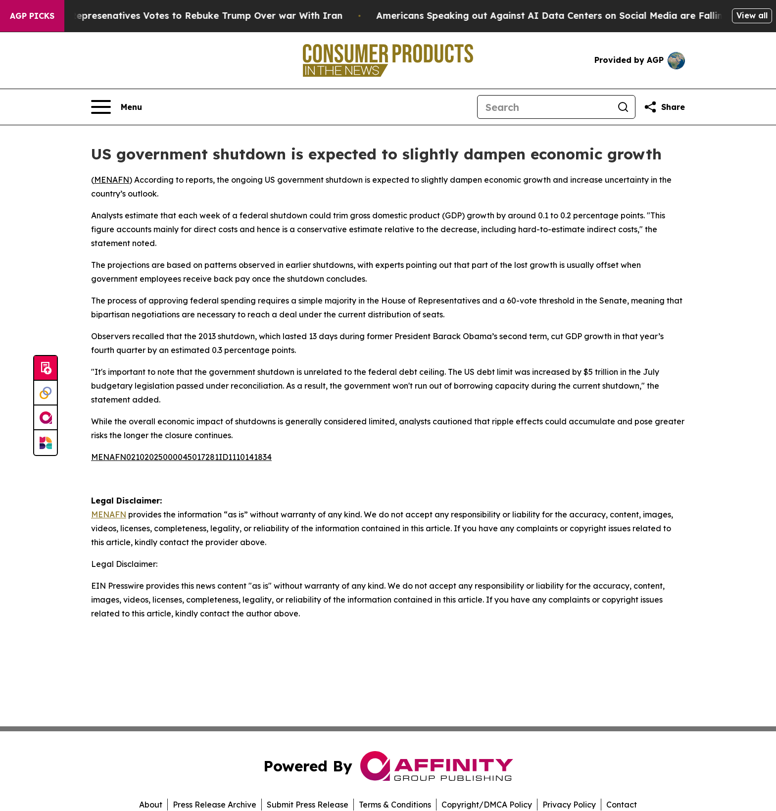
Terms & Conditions (395, 805)
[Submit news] (45, 368)
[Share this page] (664, 107)
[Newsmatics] (45, 442)
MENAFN (111, 180)
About (150, 805)
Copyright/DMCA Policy (486, 805)
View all (752, 15)
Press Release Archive (214, 805)
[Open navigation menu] (116, 107)
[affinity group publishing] (45, 418)
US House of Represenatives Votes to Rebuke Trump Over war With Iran (184, 15)
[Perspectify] (45, 393)
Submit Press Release (307, 805)
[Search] (544, 107)
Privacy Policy (569, 805)
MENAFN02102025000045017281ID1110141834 (181, 457)
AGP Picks (32, 16)
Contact (621, 805)
